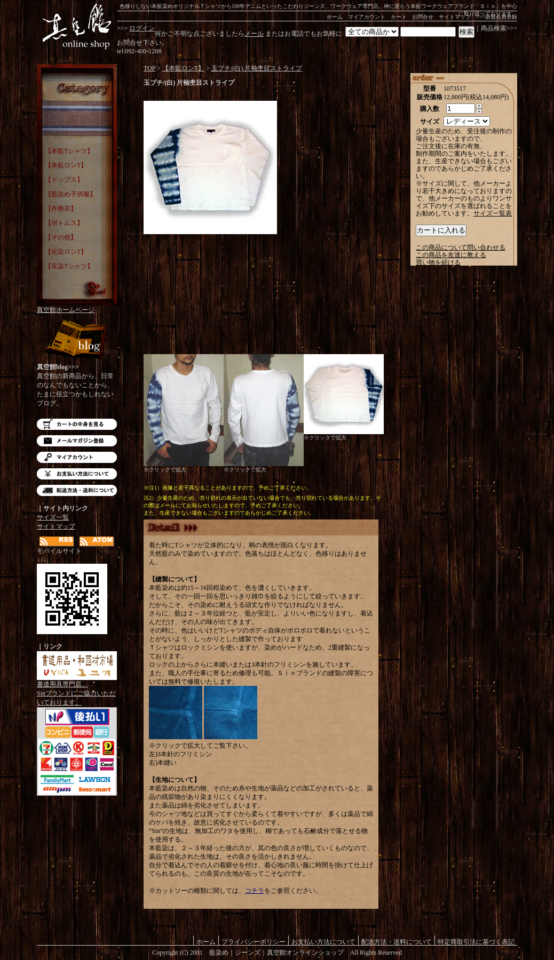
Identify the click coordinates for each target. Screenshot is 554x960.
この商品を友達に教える (451, 255)
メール (254, 33)
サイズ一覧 (53, 517)
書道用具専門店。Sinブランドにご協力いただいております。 (77, 690)
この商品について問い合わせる (460, 247)
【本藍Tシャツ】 (69, 151)
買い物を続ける (438, 262)
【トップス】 (64, 179)
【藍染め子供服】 (70, 194)
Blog (77, 340)
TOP (149, 68)
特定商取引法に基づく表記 (476, 941)
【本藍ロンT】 (66, 165)
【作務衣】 (61, 208)
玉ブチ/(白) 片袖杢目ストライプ (256, 68)
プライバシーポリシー (253, 941)
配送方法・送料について (77, 490)
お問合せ (422, 17)
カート (399, 17)
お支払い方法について (77, 473)
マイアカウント (366, 17)
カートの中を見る (77, 424)
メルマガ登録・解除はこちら (77, 440)
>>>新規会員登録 (496, 17)
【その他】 (61, 237)
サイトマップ (455, 17)
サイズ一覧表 (492, 213)
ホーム (335, 17)
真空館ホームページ (65, 310)
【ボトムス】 (64, 223)
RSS (56, 542)
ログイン (142, 28)
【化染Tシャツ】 (69, 266)
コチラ (254, 890)
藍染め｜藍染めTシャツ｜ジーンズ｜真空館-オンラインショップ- (77, 26)
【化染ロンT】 (66, 251)
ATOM (97, 542)
